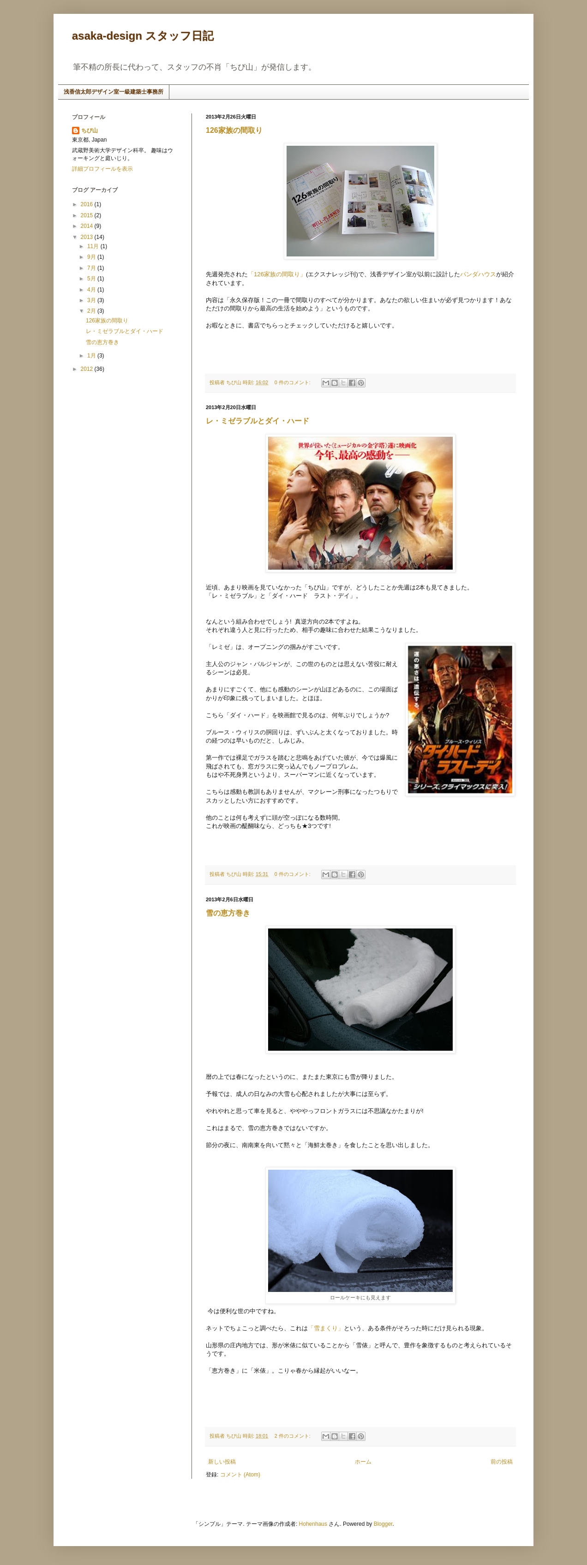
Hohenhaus (313, 1524)
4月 (92, 289)
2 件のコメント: (293, 1436)
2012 (88, 369)
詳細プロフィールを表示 (102, 169)
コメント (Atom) (240, 1474)
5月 (92, 278)
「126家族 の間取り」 (277, 274)
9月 (92, 257)
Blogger (383, 1524)
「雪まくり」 (326, 1328)
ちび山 (89, 130)
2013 (88, 237)
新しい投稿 (222, 1461)
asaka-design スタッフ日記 (143, 36)
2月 (92, 311)
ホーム (363, 1461)
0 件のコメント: (293, 382)
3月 (92, 300)
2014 (88, 226)
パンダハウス (478, 274)
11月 (94, 246)
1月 (92, 355)
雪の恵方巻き (228, 913)
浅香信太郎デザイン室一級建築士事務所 (113, 92)
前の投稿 (502, 1461)
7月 (92, 268)
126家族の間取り (234, 130)
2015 (88, 215)
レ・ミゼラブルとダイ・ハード (257, 421)
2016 (88, 204)
